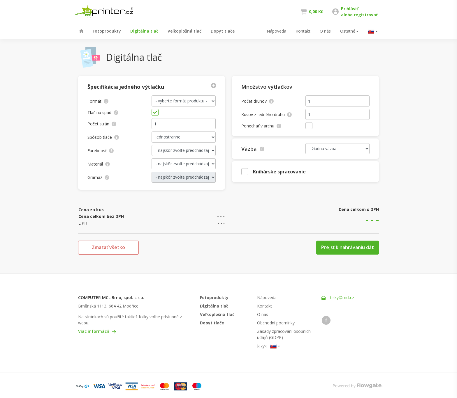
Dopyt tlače (223, 31)
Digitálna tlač (144, 31)
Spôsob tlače (103, 137)
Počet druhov (257, 101)
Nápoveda (276, 31)
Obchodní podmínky (276, 323)
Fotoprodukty (107, 31)
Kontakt (303, 31)
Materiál (98, 164)
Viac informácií (97, 331)
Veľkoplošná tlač (184, 31)
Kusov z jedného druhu (266, 114)
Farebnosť (100, 150)
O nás (325, 31)
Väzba (252, 148)
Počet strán (101, 124)
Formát (97, 101)
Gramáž (98, 177)
